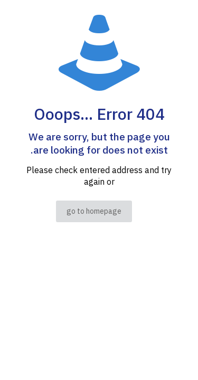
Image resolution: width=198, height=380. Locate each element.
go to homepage (94, 211)
